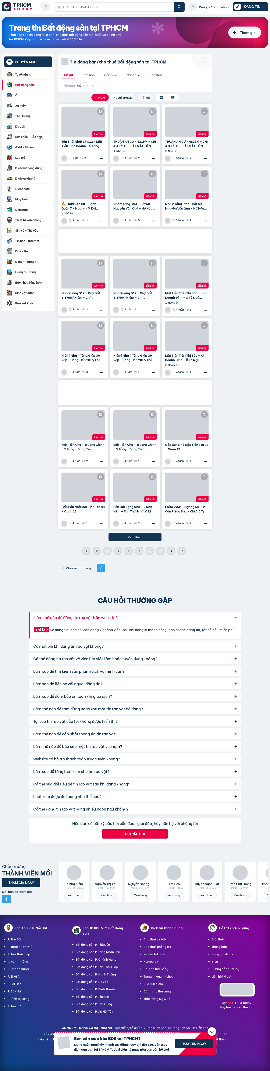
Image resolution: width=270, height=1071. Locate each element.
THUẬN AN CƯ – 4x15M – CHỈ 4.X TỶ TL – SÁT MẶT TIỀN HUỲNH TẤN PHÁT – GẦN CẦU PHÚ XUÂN (186, 143)
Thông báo (219, 946)
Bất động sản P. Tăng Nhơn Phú (97, 952)
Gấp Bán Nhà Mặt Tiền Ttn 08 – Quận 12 (186, 446)
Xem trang (74, 895)
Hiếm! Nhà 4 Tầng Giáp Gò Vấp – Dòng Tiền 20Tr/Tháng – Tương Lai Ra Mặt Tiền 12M (82, 357)
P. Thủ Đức (14, 939)
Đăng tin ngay (193, 1043)
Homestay (150, 961)
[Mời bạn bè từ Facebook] (6, 899)
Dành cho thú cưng (157, 991)
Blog (215, 961)
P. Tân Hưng (15, 1006)
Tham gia (248, 32)
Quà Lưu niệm (153, 983)
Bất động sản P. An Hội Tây (94, 1011)
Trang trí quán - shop (158, 976)
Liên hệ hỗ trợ (221, 976)
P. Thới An (14, 976)
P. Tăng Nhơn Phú (19, 946)
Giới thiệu (218, 939)
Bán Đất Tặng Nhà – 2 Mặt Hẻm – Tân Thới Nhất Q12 (132, 508)
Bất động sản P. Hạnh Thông (95, 974)
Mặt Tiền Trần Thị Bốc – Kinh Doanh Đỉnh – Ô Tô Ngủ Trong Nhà (186, 295)
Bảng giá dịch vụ (223, 954)
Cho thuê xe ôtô (154, 939)
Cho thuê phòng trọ (157, 946)
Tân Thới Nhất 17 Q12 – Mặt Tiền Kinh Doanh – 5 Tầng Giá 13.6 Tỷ (81, 143)
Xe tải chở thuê (154, 954)
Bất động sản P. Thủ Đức (92, 944)
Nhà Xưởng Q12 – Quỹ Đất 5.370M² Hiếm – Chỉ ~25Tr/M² (80, 295)
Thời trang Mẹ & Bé (156, 998)
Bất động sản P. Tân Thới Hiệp (96, 966)
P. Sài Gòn (14, 983)
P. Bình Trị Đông (18, 998)
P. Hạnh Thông (17, 961)
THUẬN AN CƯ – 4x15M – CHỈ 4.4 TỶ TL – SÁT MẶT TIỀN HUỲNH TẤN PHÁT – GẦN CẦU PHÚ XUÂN (134, 143)
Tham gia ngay (21, 882)
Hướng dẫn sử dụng (225, 969)
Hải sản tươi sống (155, 969)
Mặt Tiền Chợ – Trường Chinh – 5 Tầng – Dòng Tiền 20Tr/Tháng (82, 446)
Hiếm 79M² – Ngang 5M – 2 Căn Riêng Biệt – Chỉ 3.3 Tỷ (185, 508)
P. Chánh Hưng (18, 969)
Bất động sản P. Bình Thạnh (95, 989)
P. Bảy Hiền (15, 991)
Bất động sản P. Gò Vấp (91, 981)
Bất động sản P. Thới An (92, 996)
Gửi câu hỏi (135, 833)
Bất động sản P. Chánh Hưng (96, 959)
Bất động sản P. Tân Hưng (93, 1004)
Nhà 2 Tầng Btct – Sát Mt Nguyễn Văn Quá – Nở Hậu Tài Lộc (132, 205)
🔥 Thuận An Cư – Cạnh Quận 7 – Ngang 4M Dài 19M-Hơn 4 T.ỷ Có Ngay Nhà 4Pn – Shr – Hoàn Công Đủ (82, 205)
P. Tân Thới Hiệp (18, 954)
